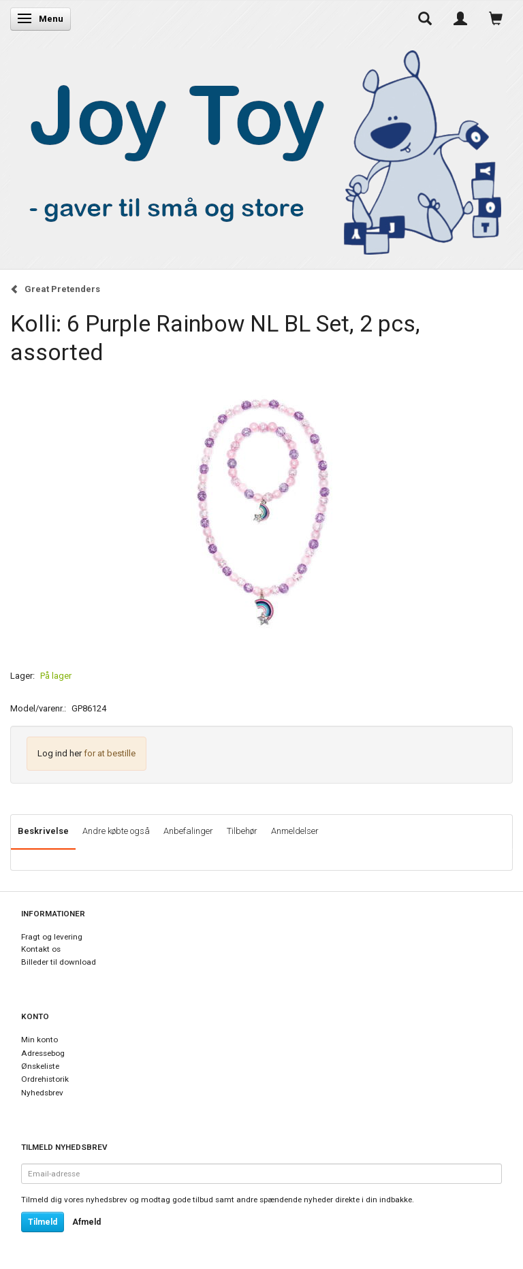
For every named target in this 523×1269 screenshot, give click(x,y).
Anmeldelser (295, 831)
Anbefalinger (188, 831)
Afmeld (86, 1222)
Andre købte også (116, 831)
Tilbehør (242, 831)
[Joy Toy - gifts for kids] (258, 149)
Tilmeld (42, 1222)
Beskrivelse (43, 831)
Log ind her (59, 753)
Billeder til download (58, 962)
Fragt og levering (51, 937)
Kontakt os (41, 949)
